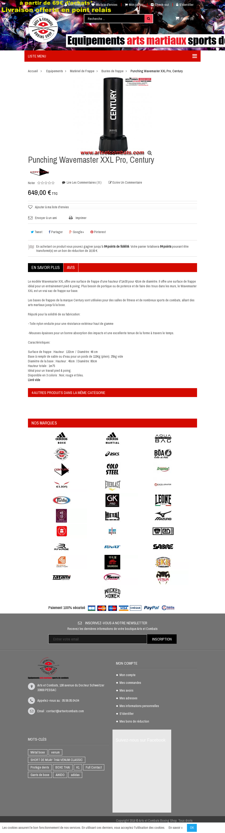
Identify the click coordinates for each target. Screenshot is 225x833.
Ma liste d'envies (104, 4)
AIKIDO (60, 775)
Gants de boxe (40, 775)
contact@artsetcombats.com (65, 711)
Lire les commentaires (83, 183)
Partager (56, 232)
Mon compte (72, 4)
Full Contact (94, 767)
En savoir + (176, 827)
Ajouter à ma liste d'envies (52, 207)
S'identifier (185, 4)
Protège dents (40, 767)
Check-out (160, 4)
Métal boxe (38, 752)
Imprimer (81, 218)
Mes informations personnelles (139, 706)
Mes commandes (130, 683)
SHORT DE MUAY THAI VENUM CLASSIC (57, 760)
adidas (75, 775)
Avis (71, 267)
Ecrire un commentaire (127, 183)
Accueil (33, 71)
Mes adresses (128, 698)
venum (55, 752)
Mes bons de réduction (134, 721)
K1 (77, 767)
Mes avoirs (126, 691)
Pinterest (98, 232)
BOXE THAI (62, 767)
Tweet (36, 232)
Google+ (76, 232)
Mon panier (134, 4)
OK (192, 827)
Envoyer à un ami (46, 218)
